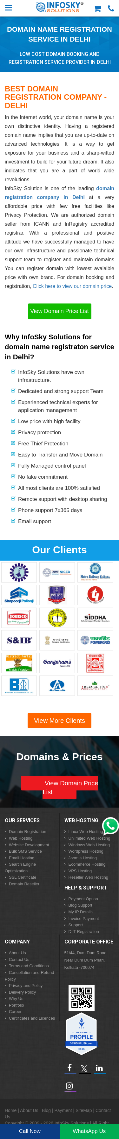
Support (76, 925)
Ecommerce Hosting (87, 864)
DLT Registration (84, 931)
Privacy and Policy (26, 985)
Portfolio (16, 1005)
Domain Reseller (24, 884)
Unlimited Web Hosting (89, 838)
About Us (17, 952)
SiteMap (84, 1110)
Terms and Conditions (29, 965)
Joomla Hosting (83, 858)
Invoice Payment (84, 918)
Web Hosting (20, 838)
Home (11, 1110)
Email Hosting (21, 858)
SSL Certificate (22, 877)
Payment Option (83, 898)
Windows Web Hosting (89, 845)
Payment (63, 1110)
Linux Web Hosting (86, 831)
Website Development (29, 845)
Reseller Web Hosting (88, 877)
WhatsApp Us (89, 1131)
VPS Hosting (80, 871)
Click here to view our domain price (72, 286)
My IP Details (81, 911)
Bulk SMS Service (25, 851)
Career (15, 1011)
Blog (46, 1110)
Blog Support (80, 905)
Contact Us (19, 959)
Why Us (16, 998)
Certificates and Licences (32, 1018)
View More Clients (59, 720)
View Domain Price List (59, 311)
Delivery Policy (22, 992)
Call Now (30, 1131)
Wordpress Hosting (86, 851)
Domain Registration (27, 831)
